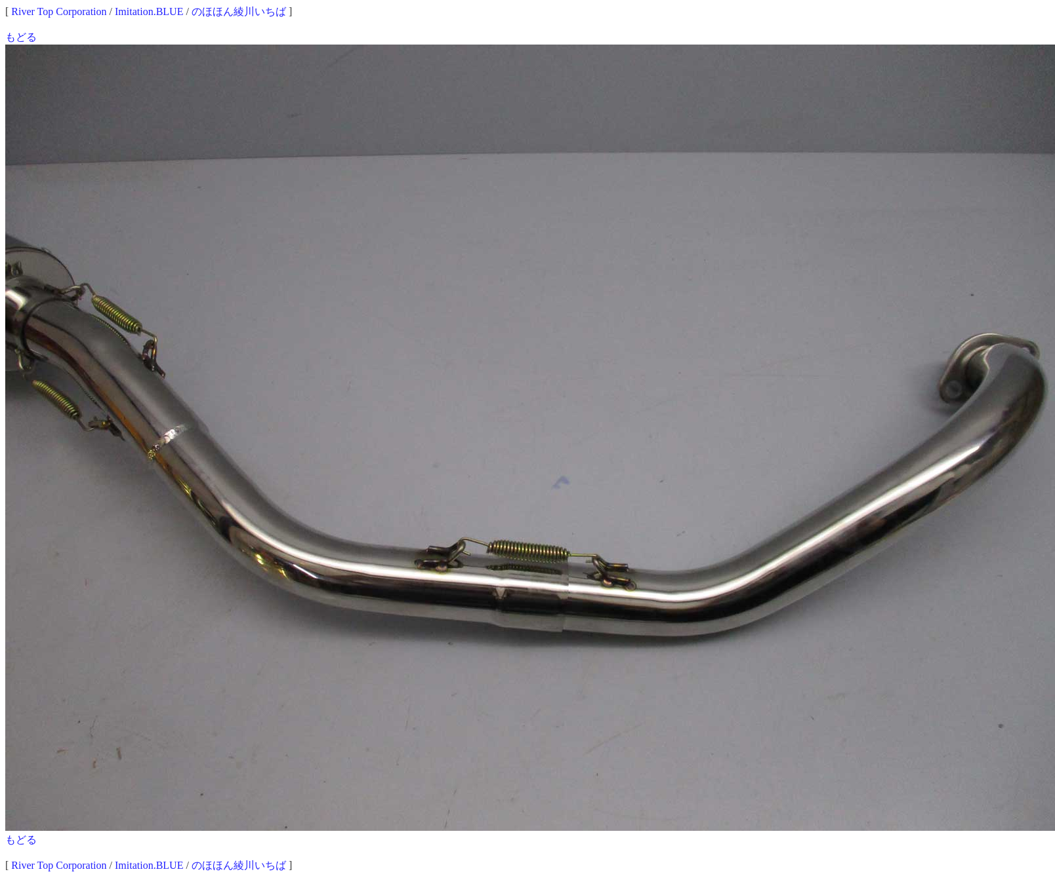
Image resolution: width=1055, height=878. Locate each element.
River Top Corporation (58, 11)
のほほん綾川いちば (239, 11)
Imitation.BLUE (149, 11)
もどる (21, 37)
